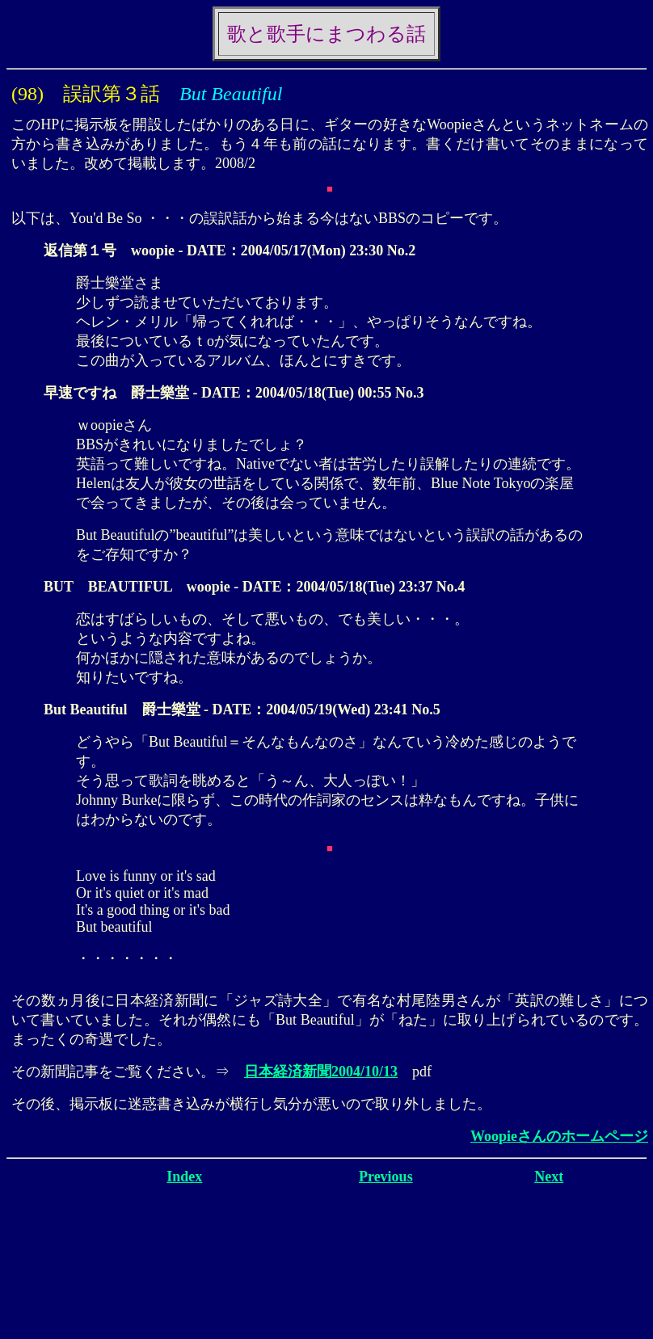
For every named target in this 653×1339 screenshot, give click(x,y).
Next (548, 1176)
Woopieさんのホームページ (559, 1136)
